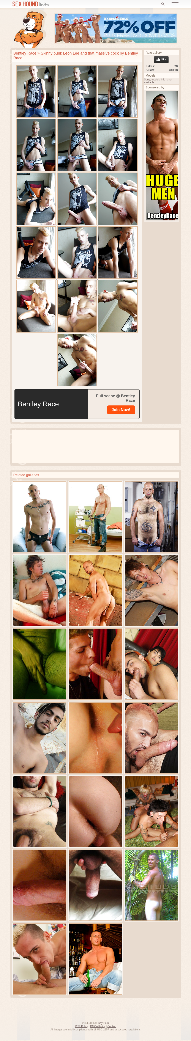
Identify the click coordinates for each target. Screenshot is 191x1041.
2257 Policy (81, 1026)
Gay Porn (103, 1023)
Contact (111, 1026)
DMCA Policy (97, 1026)
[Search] (163, 4)
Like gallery (161, 59)
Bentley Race (24, 53)
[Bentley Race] (121, 409)
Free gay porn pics (30, 28)
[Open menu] (175, 4)
